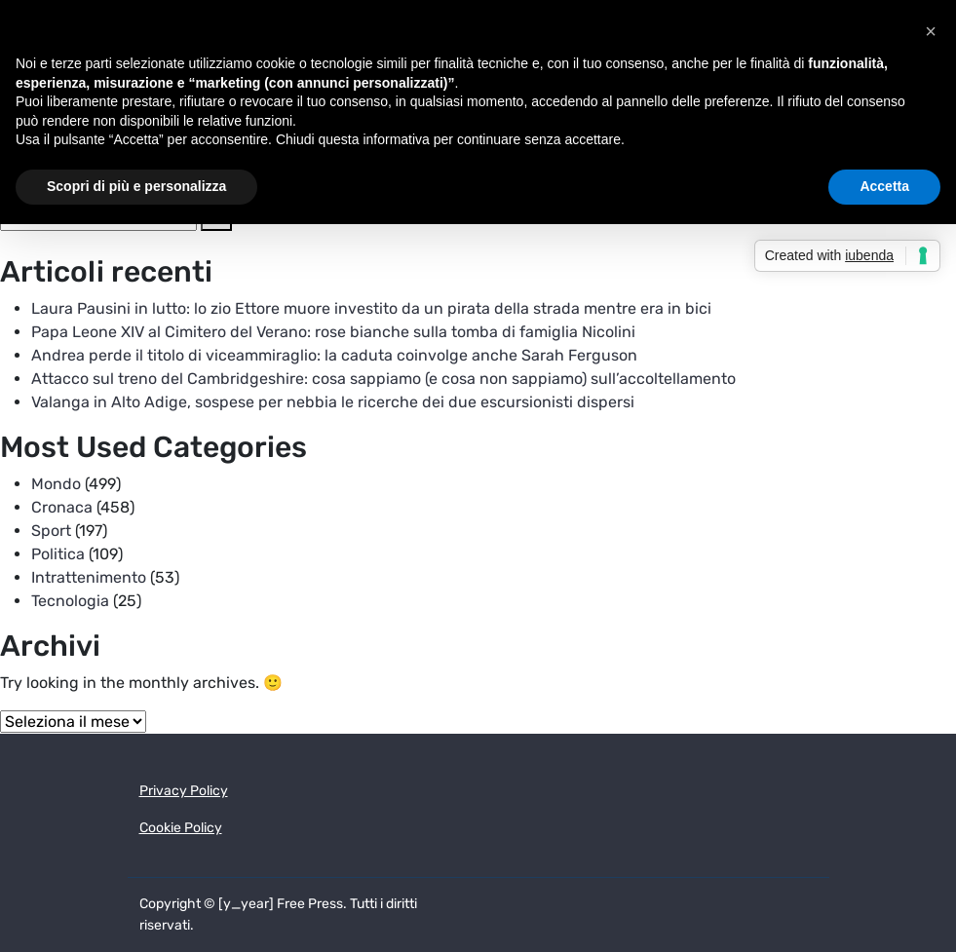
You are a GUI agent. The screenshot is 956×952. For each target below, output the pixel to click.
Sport (51, 530)
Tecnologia (70, 600)
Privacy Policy (183, 790)
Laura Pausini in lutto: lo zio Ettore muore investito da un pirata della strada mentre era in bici (371, 308)
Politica (58, 554)
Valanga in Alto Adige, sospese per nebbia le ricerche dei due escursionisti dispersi (332, 402)
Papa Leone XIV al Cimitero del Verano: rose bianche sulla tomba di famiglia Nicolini (333, 332)
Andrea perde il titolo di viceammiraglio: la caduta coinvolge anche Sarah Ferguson (334, 355)
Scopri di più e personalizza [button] (136, 186)
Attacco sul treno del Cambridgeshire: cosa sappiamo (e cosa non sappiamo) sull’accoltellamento (383, 378)
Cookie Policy (180, 827)
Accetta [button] (884, 186)
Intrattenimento (88, 577)
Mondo (56, 484)
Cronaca (62, 507)
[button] (930, 31)
